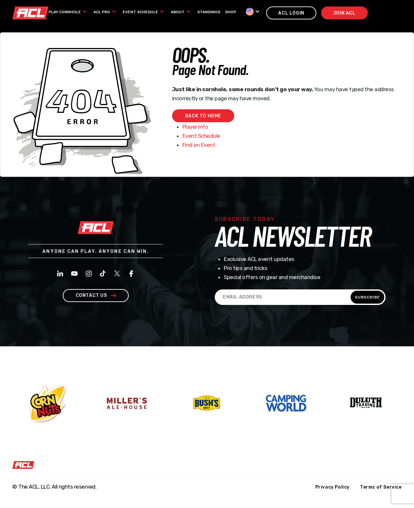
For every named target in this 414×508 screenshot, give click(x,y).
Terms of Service (381, 487)
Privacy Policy (332, 487)
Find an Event (198, 145)
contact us (96, 295)
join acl (344, 13)
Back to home (203, 116)
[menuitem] (69, 12)
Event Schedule (201, 136)
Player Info (195, 127)
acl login (291, 13)
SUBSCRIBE (367, 297)
